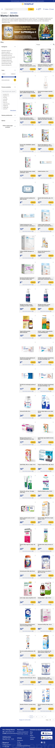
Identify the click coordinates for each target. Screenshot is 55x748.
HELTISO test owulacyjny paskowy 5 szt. (28, 385)
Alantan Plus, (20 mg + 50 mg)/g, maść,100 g (27, 492)
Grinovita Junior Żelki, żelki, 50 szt (27, 571)
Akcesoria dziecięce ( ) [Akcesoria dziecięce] (7, 65)
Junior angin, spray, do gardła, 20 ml (28, 597)
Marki (31, 735)
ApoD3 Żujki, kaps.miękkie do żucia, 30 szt (46, 438)
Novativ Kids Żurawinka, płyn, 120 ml (45, 198)
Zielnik (32, 739)
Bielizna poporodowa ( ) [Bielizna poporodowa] (7, 53)
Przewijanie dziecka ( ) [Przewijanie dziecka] (7, 60)
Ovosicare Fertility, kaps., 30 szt (45, 624)
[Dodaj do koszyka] (51, 69)
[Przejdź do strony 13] (39, 717)
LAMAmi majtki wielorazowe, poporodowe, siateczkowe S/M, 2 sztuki (45, 225)
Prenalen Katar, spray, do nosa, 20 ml (45, 545)
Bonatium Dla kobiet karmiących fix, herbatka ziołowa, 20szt (27, 278)
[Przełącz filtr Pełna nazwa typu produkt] (9, 126)
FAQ (31, 734)
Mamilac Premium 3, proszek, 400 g (27, 704)
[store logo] (27, 4)
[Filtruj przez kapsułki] (5, 96)
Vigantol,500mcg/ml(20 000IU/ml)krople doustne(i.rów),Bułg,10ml (25, 332)
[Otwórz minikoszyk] (51, 9)
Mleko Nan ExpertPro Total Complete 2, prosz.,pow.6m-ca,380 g (28, 65)
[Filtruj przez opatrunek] (5, 104)
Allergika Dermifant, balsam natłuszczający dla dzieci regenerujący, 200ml (44, 305)
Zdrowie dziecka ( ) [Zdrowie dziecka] (6, 63)
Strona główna (4, 13)
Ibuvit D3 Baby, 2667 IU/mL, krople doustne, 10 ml (45, 518)
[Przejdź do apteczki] (45, 9)
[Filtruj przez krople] (5, 105)
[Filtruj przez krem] (4, 102)
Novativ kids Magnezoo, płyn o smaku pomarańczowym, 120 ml (45, 145)
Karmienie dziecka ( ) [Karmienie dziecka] (7, 58)
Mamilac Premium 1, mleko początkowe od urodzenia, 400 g (45, 678)
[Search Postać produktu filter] (9, 91)
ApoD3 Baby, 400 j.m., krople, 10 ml (27, 464)
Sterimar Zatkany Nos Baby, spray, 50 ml (45, 705)
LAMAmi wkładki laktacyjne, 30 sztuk (27, 252)
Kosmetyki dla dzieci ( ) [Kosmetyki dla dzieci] (7, 62)
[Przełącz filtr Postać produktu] (9, 87)
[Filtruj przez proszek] (5, 94)
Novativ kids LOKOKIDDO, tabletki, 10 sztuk (27, 145)
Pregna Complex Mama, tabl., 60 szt (46, 464)
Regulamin (20, 740)
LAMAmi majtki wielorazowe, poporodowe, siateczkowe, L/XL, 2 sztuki (45, 278)
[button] (32, 71)
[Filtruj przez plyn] (4, 100)
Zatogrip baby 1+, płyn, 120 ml (44, 597)
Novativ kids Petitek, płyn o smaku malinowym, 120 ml (27, 172)
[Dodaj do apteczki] (53, 1)
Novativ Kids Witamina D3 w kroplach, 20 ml (44, 252)
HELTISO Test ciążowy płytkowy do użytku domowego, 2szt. (27, 358)
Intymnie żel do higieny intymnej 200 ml (45, 92)
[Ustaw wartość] (15, 80)
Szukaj (31, 9)
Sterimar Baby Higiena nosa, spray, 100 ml (45, 412)
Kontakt (19, 744)
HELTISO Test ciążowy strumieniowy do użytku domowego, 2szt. (46, 358)
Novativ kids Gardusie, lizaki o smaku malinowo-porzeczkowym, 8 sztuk (27, 118)
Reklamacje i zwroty (22, 734)
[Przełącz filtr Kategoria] (9, 47)
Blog (31, 732)
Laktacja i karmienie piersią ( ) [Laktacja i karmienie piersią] (8, 57)
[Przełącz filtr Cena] (9, 70)
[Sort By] (43, 44)
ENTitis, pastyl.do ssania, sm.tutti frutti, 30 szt (27, 518)
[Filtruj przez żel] (4, 97)
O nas (18, 742)
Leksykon (32, 737)
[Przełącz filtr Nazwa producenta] (9, 115)
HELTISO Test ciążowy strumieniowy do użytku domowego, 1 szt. (46, 385)
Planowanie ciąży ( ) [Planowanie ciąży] (6, 50)
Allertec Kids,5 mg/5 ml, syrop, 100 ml (27, 545)
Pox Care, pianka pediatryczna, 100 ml (27, 652)
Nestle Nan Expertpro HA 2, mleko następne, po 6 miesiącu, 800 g (45, 65)
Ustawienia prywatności (23, 746)
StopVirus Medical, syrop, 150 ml (45, 491)
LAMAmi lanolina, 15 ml (43, 171)
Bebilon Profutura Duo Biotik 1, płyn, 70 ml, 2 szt (44, 572)
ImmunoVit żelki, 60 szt (25, 411)
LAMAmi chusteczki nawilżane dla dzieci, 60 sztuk (27, 198)
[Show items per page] (51, 719)
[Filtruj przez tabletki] (5, 107)
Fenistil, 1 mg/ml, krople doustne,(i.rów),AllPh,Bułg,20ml (45, 332)
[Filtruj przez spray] (4, 108)
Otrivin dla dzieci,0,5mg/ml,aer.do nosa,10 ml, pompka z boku (27, 625)
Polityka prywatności (22, 732)
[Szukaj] (26, 9)
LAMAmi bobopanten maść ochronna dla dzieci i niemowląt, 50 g (27, 225)
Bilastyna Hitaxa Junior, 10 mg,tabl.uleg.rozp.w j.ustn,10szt (27, 438)
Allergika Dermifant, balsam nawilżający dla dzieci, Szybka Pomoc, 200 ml (26, 305)
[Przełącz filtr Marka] (9, 120)
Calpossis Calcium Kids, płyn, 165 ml (28, 677)
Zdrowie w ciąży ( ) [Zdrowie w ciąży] (6, 52)
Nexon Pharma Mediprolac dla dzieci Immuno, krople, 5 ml (44, 652)
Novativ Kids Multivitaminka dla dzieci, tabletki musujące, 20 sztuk (27, 92)
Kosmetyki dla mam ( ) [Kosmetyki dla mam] (7, 55)
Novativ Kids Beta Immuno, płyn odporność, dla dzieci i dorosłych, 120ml (45, 118)
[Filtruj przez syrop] (4, 99)
